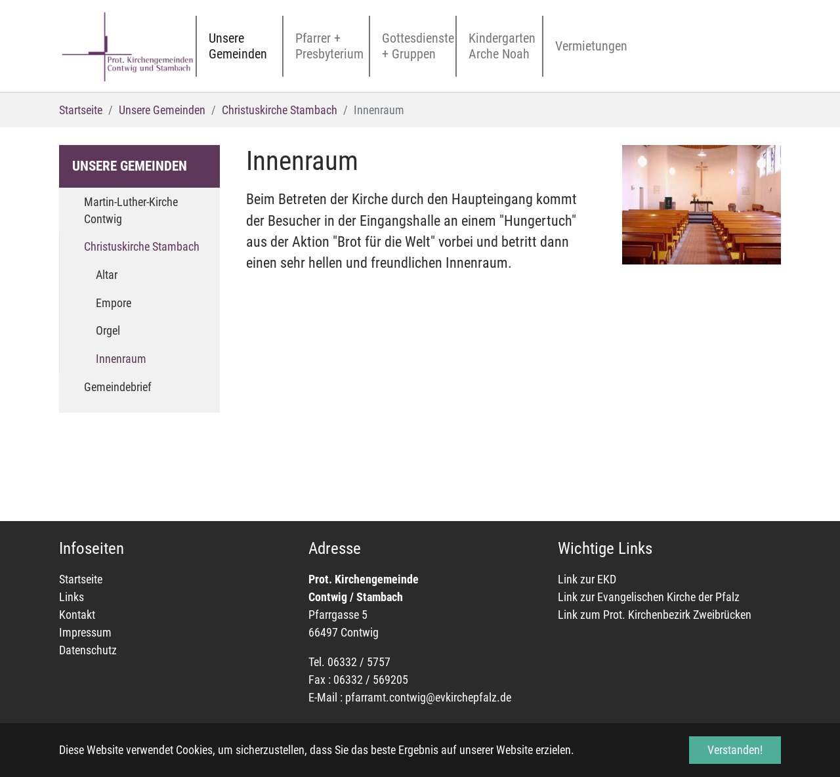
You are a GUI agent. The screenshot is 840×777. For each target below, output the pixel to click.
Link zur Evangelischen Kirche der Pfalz (649, 597)
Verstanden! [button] (735, 750)
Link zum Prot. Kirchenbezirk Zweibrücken (654, 614)
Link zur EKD (588, 579)
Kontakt (77, 614)
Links (71, 597)
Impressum (85, 632)
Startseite (80, 579)
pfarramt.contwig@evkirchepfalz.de (428, 697)
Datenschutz (88, 650)
